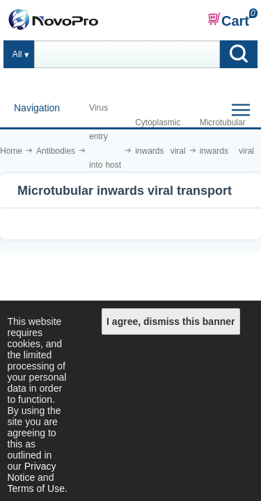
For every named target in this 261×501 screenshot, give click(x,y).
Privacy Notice (32, 472)
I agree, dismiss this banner (170, 321)
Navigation (37, 107)
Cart (228, 20)
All (17, 54)
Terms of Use (36, 488)
